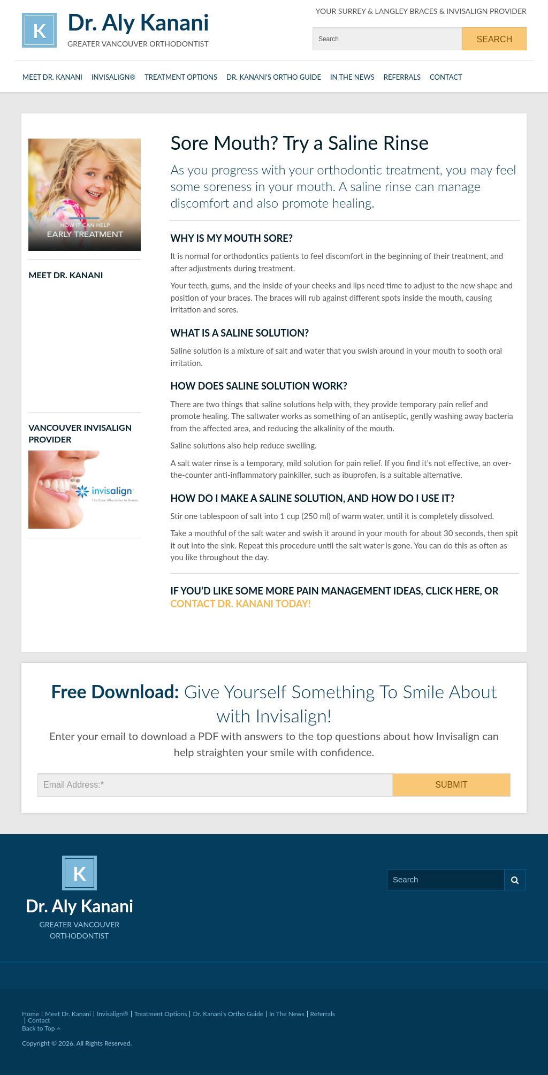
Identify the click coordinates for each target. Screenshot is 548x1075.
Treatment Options (180, 77)
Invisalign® (113, 77)
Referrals (402, 77)
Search (515, 880)
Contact (446, 77)
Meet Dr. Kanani (52, 77)
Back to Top (41, 1028)
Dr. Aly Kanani (138, 22)
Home (30, 1014)
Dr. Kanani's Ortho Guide (273, 77)
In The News (352, 77)
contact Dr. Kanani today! (240, 603)
